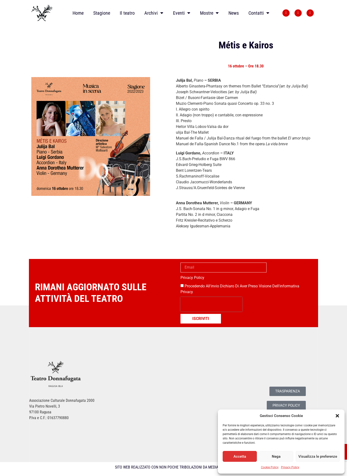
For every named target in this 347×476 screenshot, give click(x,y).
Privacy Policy (290, 467)
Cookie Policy (270, 467)
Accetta (240, 456)
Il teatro (127, 13)
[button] (337, 415)
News (233, 13)
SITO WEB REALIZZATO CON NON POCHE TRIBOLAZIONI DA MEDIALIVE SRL (173, 467)
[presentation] (211, 304)
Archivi (153, 13)
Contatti (258, 13)
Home (78, 13)
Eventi (181, 13)
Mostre (209, 13)
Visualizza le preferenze (317, 456)
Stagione (101, 13)
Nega (276, 456)
